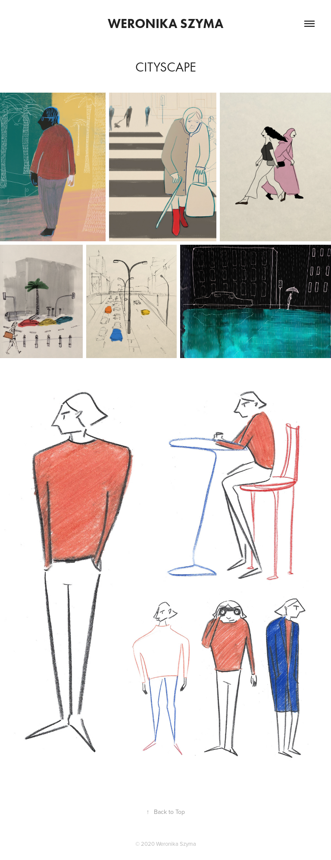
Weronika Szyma (165, 23)
